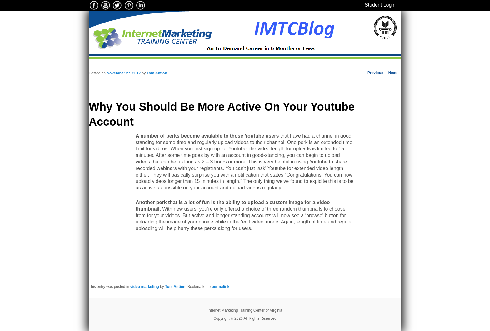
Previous (373, 73)
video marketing (144, 286)
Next (394, 73)
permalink (220, 286)
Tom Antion (157, 73)
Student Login (380, 5)
